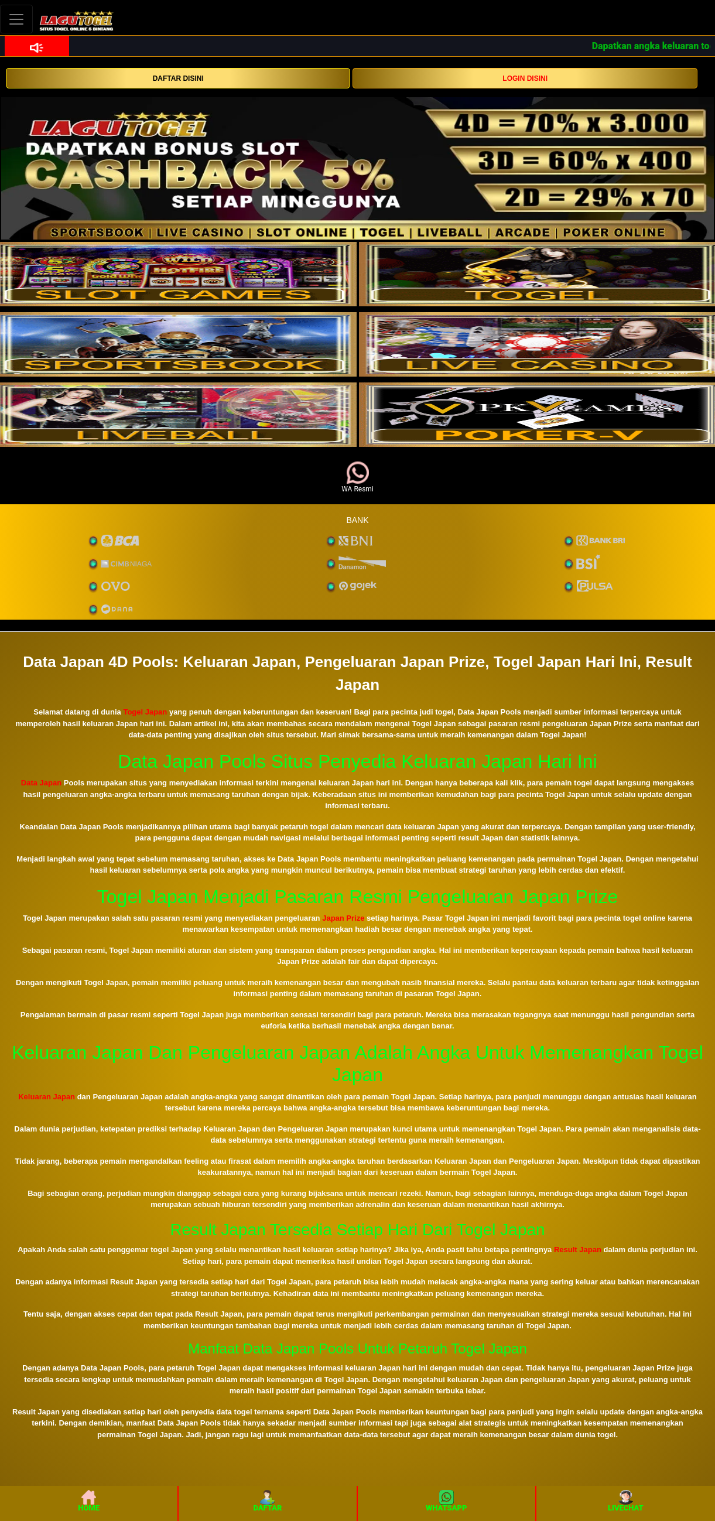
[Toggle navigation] (16, 19)
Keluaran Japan (46, 1096)
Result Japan (577, 1249)
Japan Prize (343, 918)
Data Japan (41, 782)
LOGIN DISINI (525, 78)
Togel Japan (145, 711)
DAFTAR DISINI (178, 78)
